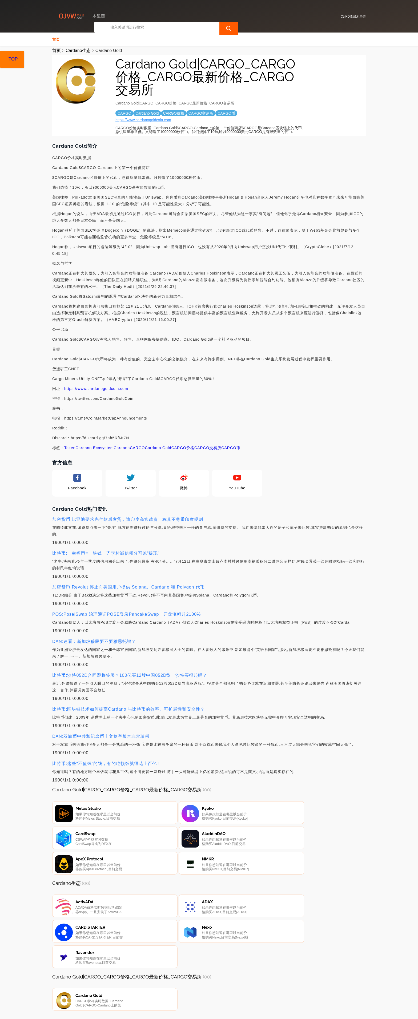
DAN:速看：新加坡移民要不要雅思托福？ (94, 641)
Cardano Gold (158, 447)
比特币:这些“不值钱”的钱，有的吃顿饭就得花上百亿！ (106, 763)
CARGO (137, 447)
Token (69, 447)
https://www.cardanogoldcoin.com (143, 119)
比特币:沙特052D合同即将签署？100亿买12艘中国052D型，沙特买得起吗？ (129, 674)
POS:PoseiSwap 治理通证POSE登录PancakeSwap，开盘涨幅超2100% (126, 613)
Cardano (122, 447)
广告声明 (169, 990)
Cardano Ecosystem (94, 447)
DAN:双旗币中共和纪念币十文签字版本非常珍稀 (101, 736)
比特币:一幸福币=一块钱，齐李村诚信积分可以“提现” (105, 552)
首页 (56, 39)
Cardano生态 (78, 50)
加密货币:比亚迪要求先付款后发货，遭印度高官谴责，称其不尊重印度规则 (127, 519)
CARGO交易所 (207, 447)
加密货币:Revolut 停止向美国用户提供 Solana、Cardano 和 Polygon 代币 (128, 586)
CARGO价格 (182, 447)
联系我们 (115, 990)
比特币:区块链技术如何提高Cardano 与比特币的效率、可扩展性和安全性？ (128, 708)
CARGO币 (230, 447)
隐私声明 (142, 990)
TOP (13, 59)
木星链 (139, 1010)
